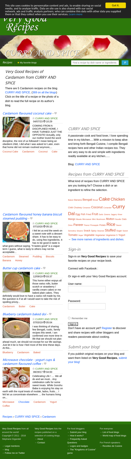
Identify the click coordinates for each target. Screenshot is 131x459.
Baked (36, 352)
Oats (124, 219)
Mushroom (100, 219)
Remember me (80, 318)
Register (107, 328)
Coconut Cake (10, 151)
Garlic (101, 214)
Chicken (118, 199)
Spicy (94, 230)
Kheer (120, 214)
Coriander (107, 208)
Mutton (110, 218)
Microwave (8, 402)
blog (7, 449)
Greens (107, 214)
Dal (71, 213)
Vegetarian (100, 235)
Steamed (24, 256)
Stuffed (110, 230)
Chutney (78, 207)
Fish (83, 214)
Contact (41, 442)
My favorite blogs (27, 62)
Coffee (6, 405)
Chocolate (24, 402)
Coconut (43, 151)
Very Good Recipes (11, 428)
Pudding (37, 256)
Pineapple (94, 225)
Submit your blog (78, 432)
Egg (77, 214)
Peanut (87, 225)
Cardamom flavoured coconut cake (27, 113)
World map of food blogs (114, 435)
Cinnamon (87, 208)
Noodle (118, 219)
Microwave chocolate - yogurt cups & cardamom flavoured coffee (29, 362)
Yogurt (53, 402)
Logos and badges (79, 446)
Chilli (70, 207)
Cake (54, 151)
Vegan (80, 235)
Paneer (78, 225)
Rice (110, 224)
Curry (118, 206)
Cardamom (28, 151)
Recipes (7, 62)
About (40, 439)
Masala (79, 219)
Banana (7, 260)
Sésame (80, 231)
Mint (94, 219)
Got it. (115, 5)
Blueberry (8, 352)
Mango (71, 219)
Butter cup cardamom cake (21, 268)
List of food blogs (111, 432)
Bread (95, 200)
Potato (102, 225)
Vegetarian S (112, 235)
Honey (18, 260)
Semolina (72, 231)
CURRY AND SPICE (17, 92)
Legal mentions (12, 446)
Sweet (125, 231)
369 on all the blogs (44, 92)
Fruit (95, 214)
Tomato (73, 235)
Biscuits (50, 256)
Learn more (75, 14)
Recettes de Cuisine (112, 446)
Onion (70, 225)
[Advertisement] (33, 185)
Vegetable (89, 235)
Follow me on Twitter (15, 453)
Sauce (118, 225)
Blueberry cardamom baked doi (24, 314)
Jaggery (114, 214)
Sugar (119, 231)
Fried (88, 214)
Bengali (87, 199)
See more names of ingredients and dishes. (97, 239)
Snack (87, 230)
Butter (22, 306)
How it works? (77, 435)
